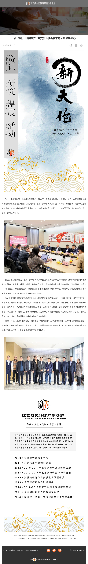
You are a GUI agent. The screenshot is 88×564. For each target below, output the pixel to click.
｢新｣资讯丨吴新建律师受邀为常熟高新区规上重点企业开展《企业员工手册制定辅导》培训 (46, 535)
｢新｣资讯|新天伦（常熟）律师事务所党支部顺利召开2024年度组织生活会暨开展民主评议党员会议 (47, 538)
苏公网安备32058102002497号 (45, 559)
